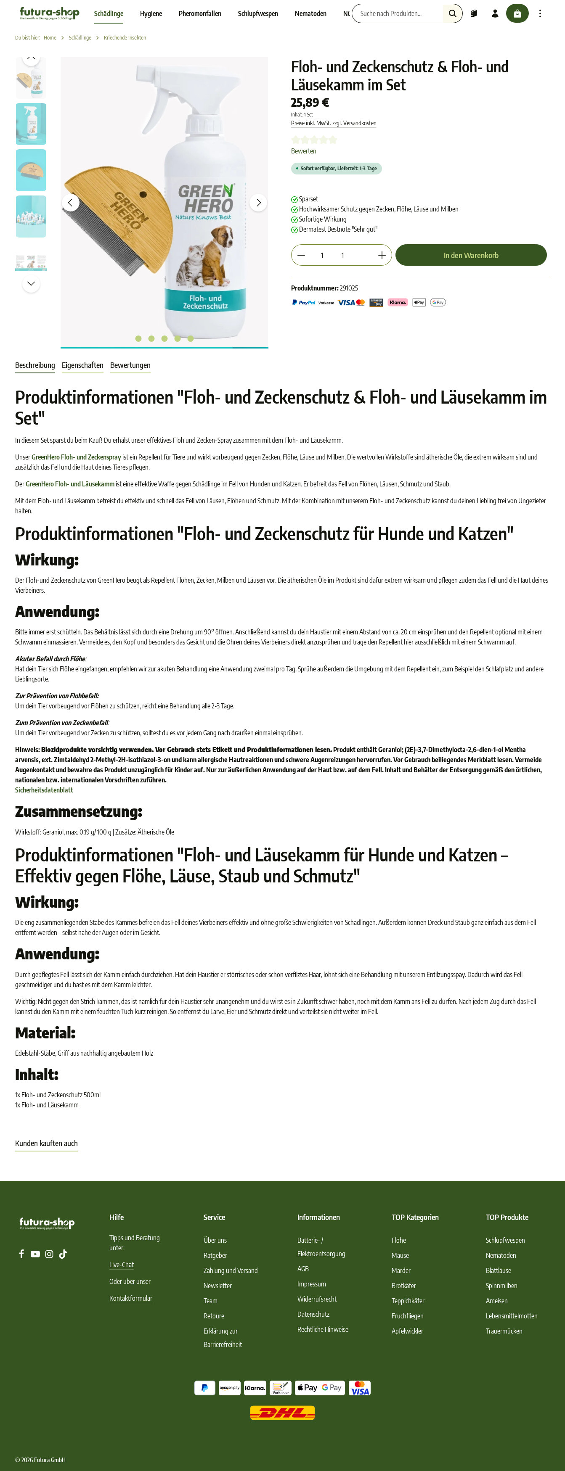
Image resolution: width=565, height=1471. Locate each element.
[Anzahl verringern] (301, 255)
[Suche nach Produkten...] (396, 13)
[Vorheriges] (71, 202)
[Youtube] (36, 1256)
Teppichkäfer (408, 1301)
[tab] (35, 365)
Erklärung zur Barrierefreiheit (223, 1338)
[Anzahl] (322, 255)
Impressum (311, 1284)
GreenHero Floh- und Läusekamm (70, 484)
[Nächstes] (258, 202)
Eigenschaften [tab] (82, 365)
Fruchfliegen (408, 1316)
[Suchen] (452, 13)
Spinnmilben (501, 1285)
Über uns (215, 1240)
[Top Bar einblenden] (540, 13)
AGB (303, 1269)
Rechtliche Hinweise (322, 1329)
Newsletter (218, 1285)
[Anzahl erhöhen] (382, 255)
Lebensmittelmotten (512, 1316)
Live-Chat (121, 1264)
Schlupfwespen (505, 1240)
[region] (145, 203)
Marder (401, 1270)
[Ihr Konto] (494, 13)
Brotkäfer (404, 1285)
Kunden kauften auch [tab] (46, 1143)
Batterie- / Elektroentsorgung (321, 1247)
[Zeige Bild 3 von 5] (164, 338)
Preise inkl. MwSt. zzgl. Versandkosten (334, 123)
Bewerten (303, 151)
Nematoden (501, 1255)
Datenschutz (313, 1314)
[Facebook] (22, 1256)
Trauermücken (504, 1331)
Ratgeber (215, 1255)
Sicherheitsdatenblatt (44, 790)
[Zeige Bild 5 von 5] (190, 338)
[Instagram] (50, 1256)
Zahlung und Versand (231, 1270)
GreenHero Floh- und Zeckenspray (76, 457)
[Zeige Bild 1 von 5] (138, 338)
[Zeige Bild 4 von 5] (177, 338)
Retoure (214, 1316)
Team (211, 1301)
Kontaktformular (130, 1298)
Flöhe (399, 1240)
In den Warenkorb (471, 255)
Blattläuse (498, 1270)
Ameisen (497, 1301)
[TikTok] (63, 1256)
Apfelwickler (407, 1331)
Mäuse (400, 1255)
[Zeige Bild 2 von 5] (151, 338)
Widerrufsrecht (317, 1299)
